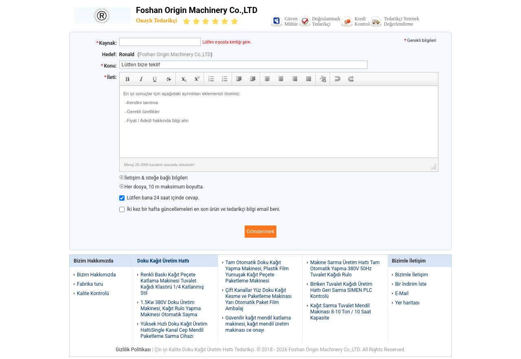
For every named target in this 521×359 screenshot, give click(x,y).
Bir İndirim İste (411, 284)
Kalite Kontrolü (93, 293)
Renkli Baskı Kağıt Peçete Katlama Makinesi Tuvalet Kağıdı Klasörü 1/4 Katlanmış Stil (172, 284)
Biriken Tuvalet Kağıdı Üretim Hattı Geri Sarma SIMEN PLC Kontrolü (341, 290)
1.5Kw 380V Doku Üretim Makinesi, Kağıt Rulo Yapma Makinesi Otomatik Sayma (170, 308)
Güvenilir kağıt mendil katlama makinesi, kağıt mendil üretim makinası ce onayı (258, 324)
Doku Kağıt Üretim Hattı (163, 261)
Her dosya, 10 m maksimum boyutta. (161, 187)
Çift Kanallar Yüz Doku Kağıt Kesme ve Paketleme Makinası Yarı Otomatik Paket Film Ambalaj (258, 299)
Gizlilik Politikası (133, 349)
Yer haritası (407, 303)
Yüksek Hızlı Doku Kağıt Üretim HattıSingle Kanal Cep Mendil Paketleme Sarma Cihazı (173, 330)
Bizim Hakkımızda (96, 275)
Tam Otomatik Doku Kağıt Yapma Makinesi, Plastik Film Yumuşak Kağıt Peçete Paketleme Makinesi (257, 272)
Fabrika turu (90, 284)
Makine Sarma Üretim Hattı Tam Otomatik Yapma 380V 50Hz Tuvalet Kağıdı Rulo (344, 269)
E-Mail (402, 293)
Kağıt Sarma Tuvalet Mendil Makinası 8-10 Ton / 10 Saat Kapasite (340, 312)
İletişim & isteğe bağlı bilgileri (153, 178)
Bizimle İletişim (411, 275)
